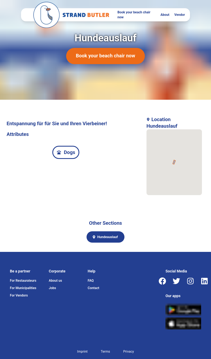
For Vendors (19, 295)
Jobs (52, 288)
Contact (93, 288)
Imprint (82, 351)
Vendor (179, 15)
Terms (105, 351)
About (165, 15)
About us (55, 281)
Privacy (128, 351)
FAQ (91, 281)
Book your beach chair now (133, 14)
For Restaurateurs (23, 281)
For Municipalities (23, 288)
